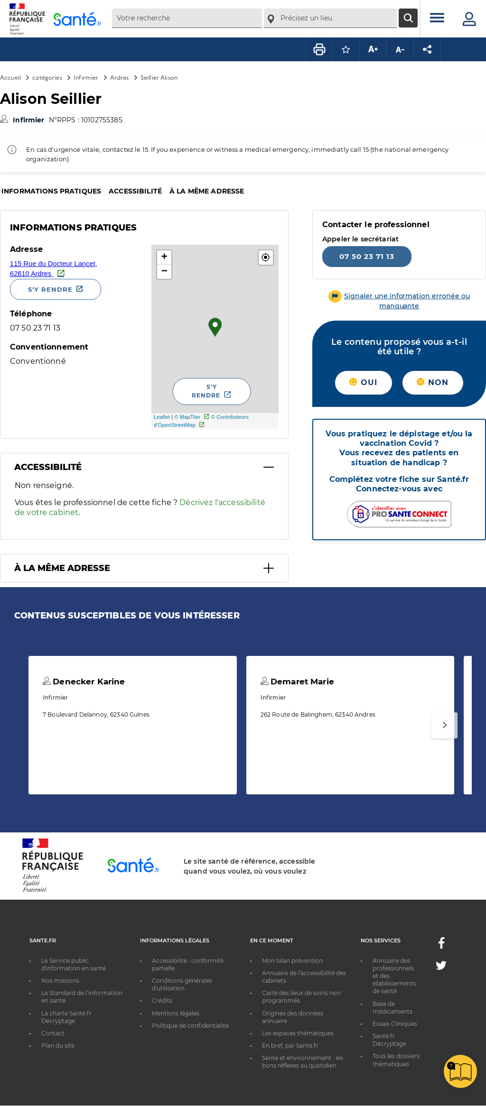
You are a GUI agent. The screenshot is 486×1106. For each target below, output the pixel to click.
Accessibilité (135, 191)
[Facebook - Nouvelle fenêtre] (441, 945)
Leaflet (162, 417)
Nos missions (60, 980)
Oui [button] (363, 382)
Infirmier (86, 77)
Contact (53, 1033)
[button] (266, 257)
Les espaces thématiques (298, 1033)
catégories (47, 77)
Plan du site (58, 1045)
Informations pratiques (51, 191)
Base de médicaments (392, 1007)
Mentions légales (175, 1013)
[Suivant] (444, 725)
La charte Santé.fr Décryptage (66, 1017)
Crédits (162, 1000)
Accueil (10, 77)
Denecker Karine (84, 681)
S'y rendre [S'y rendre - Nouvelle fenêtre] (50, 289)
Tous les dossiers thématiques (396, 1059)
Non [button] (433, 382)
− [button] (164, 272)
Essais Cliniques (395, 1023)
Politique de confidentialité (190, 1025)
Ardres (119, 77)
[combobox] (187, 18)
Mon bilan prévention (292, 960)
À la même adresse (206, 191)
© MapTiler (187, 417)
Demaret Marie (297, 681)
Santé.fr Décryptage (389, 1039)
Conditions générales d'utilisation (182, 984)
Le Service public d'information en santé (73, 964)
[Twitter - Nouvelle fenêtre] (441, 967)
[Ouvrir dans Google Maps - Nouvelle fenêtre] (77, 268)
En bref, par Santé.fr (290, 1045)
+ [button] (164, 257)
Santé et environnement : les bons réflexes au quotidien (302, 1061)
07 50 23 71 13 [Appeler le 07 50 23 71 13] (366, 256)
